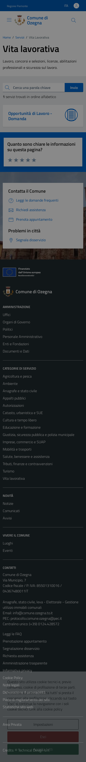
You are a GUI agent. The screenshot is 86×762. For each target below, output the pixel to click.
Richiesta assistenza (18, 655)
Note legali (11, 685)
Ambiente (10, 383)
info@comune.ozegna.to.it (33, 613)
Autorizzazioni (13, 405)
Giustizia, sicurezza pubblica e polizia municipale (38, 434)
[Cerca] (73, 20)
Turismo (8, 471)
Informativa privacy (17, 670)
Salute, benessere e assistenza (26, 456)
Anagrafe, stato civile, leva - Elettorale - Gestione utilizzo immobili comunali (40, 604)
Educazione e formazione (22, 427)
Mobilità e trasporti (17, 449)
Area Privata (12, 724)
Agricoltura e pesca (17, 376)
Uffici (6, 314)
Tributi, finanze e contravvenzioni (28, 464)
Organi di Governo (16, 322)
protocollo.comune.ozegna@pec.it (36, 618)
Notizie (8, 503)
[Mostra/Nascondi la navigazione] (9, 20)
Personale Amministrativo (22, 336)
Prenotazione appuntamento (25, 641)
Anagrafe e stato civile (20, 391)
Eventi (8, 550)
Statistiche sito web (18, 707)
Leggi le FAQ (12, 634)
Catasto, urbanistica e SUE (23, 412)
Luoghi (8, 543)
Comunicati (11, 510)
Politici (8, 329)
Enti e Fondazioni (16, 344)
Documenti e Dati (16, 351)
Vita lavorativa (14, 478)
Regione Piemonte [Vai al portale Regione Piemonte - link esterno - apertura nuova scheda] (17, 6)
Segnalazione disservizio (21, 648)
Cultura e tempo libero (19, 420)
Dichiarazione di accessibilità (24, 692)
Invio (74, 87)
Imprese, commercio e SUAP (24, 442)
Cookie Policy (13, 677)
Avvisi (7, 518)
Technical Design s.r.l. (34, 750)
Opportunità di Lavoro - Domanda (30, 116)
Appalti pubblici (14, 398)
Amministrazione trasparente (25, 663)
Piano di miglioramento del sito (26, 699)
